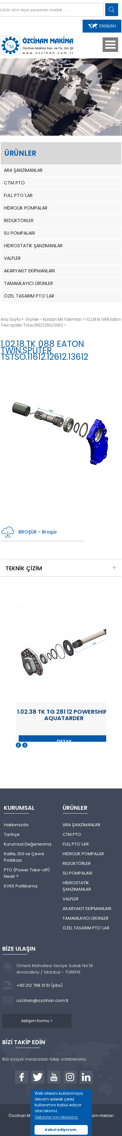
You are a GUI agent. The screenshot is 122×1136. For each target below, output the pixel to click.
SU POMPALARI (19, 233)
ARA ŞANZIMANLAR (23, 170)
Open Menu (110, 44)
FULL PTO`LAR (18, 195)
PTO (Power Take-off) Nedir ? (27, 873)
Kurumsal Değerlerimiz (28, 844)
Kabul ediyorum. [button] (61, 1129)
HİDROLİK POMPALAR (25, 208)
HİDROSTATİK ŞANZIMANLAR (33, 245)
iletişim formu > (37, 1021)
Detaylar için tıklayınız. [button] (56, 1117)
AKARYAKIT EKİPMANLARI (29, 271)
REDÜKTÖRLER (19, 220)
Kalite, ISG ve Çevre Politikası (24, 857)
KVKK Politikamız (21, 886)
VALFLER (12, 258)
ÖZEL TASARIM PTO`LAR (29, 296)
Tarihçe (12, 834)
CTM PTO (14, 183)
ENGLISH (102, 26)
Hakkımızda (16, 825)
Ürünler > (34, 319)
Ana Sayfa (11, 319)
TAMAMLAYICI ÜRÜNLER (28, 283)
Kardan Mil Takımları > (64, 319)
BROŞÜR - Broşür (29, 532)
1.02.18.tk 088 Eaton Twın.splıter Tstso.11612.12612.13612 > (61, 322)
